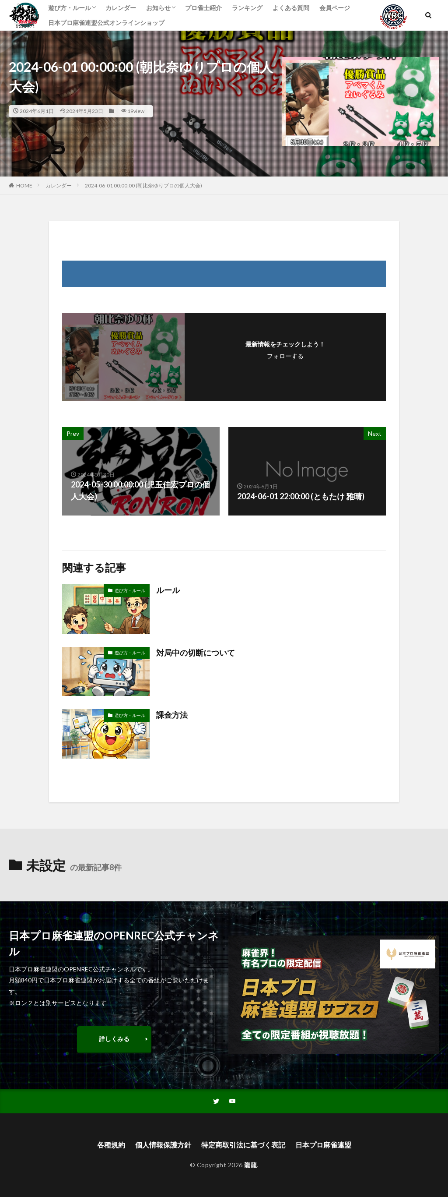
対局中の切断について (195, 652)
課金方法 (172, 715)
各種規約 (111, 1145)
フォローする (285, 356)
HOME (24, 185)
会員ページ (334, 7)
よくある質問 (291, 7)
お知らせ (158, 7)
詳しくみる (114, 1038)
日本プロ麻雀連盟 (323, 1145)
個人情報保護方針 (163, 1145)
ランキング (247, 7)
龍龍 (250, 1165)
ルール (168, 590)
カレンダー (120, 7)
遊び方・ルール (69, 7)
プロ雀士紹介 (203, 7)
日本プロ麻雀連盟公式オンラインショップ (106, 22)
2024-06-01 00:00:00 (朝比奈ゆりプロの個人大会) (143, 185)
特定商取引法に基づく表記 (243, 1145)
